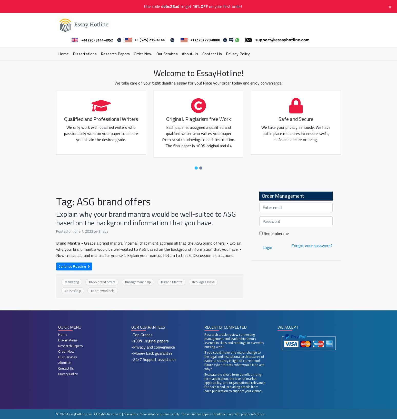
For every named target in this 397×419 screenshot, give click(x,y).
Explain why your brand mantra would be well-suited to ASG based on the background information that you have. (146, 218)
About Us (190, 54)
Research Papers (115, 54)
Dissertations (85, 54)
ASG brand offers (103, 282)
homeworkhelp (104, 291)
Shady (103, 231)
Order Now (143, 54)
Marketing (72, 282)
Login (267, 247)
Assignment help (139, 282)
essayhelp (74, 291)
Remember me (274, 233)
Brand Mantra (172, 282)
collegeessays (204, 282)
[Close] (390, 6)
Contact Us (212, 54)
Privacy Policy (238, 54)
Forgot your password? (312, 245)
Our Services (167, 54)
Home (63, 54)
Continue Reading (74, 266)
